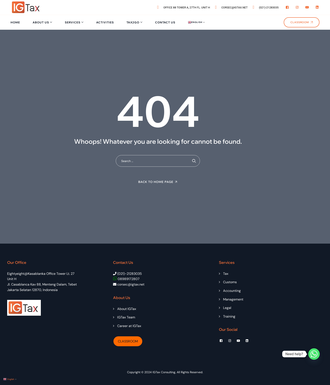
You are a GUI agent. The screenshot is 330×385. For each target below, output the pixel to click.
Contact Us (165, 22)
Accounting (232, 290)
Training (229, 316)
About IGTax (126, 309)
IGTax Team (126, 317)
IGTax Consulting (164, 372)
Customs (230, 282)
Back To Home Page (155, 182)
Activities (105, 22)
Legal (227, 308)
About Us (41, 22)
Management (233, 299)
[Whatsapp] (314, 354)
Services (72, 22)
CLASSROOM (128, 341)
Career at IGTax (129, 326)
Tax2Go (132, 22)
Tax (225, 273)
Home (15, 22)
